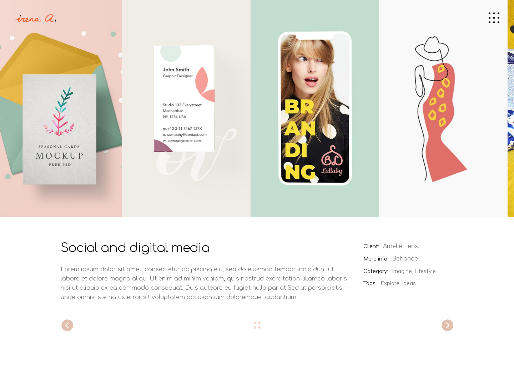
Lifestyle (425, 270)
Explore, (390, 283)
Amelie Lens (400, 246)
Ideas (409, 283)
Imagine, (402, 270)
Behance (405, 259)
